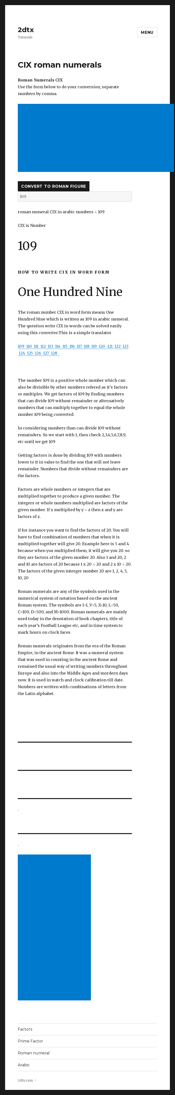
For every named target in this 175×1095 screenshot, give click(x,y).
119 (95, 346)
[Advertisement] (97, 138)
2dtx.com (25, 1080)
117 (80, 346)
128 (55, 353)
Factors (25, 1029)
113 (51, 346)
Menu (147, 32)
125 (31, 353)
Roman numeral (34, 1053)
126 (39, 353)
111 (37, 346)
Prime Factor (30, 1041)
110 (30, 346)
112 (44, 346)
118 (87, 346)
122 (119, 346)
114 (58, 346)
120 (103, 346)
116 (73, 346)
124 (23, 353)
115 (65, 346)
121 (111, 346)
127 (47, 353)
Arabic (24, 1065)
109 (22, 346)
